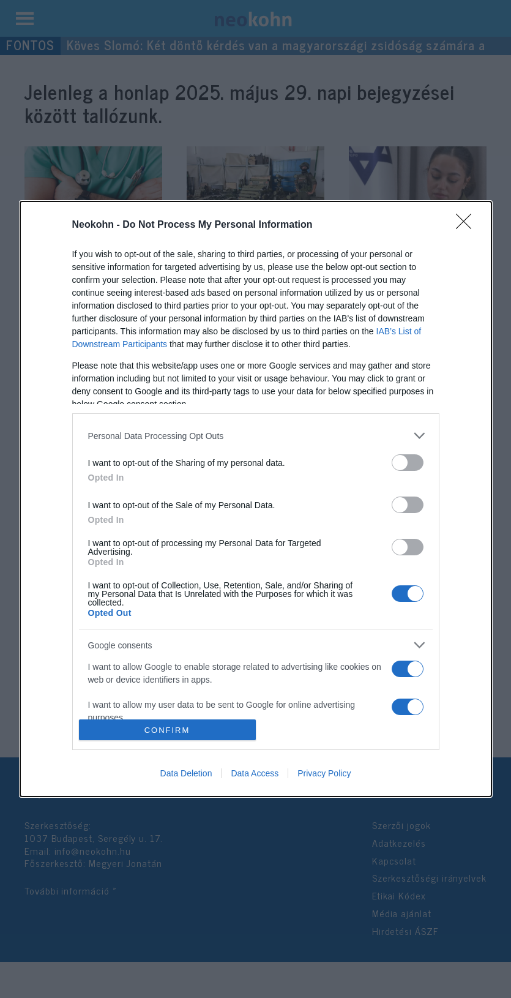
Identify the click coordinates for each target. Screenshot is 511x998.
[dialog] (255, 499)
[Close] (467, 225)
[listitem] (255, 435)
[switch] (407, 462)
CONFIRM (167, 730)
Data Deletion (186, 773)
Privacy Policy (324, 773)
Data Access (254, 773)
